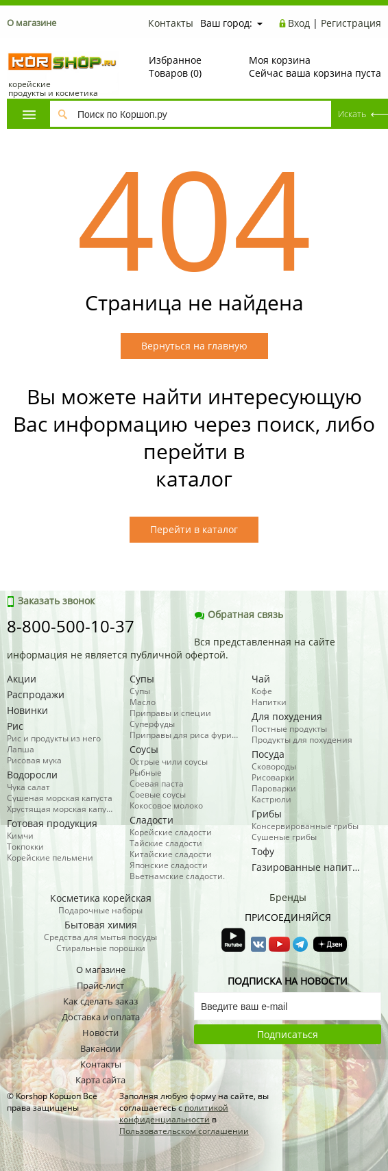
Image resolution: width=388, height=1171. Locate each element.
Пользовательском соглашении (184, 1131)
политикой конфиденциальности (173, 1113)
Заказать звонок (51, 600)
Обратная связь (238, 614)
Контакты (170, 22)
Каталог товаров (29, 114)
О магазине (31, 22)
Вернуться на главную (194, 345)
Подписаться (287, 1034)
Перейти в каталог (194, 529)
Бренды (287, 897)
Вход (299, 22)
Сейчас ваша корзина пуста (315, 66)
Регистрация (351, 22)
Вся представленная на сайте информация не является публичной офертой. (171, 648)
